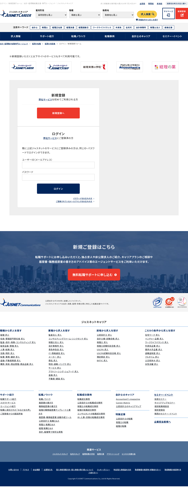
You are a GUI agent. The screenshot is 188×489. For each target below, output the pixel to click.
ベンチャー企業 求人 (154, 340)
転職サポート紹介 (8, 401)
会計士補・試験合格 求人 (108, 340)
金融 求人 (52, 377)
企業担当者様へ (162, 424)
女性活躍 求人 (151, 366)
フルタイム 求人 (152, 359)
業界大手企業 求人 (154, 351)
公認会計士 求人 (104, 337)
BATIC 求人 (102, 362)
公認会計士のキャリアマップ (129, 408)
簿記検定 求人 (103, 359)
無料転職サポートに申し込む (92, 276)
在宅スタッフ (74, 456)
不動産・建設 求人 (56, 381)
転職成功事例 (83, 401)
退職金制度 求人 (152, 355)
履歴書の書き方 (46, 404)
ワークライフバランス (102, 27)
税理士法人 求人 (56, 344)
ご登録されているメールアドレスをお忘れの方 (74, 202)
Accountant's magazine (128, 401)
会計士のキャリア (141, 36)
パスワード (28, 172)
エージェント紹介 (8, 408)
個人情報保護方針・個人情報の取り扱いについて (76, 472)
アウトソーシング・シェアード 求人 (63, 373)
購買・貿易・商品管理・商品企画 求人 (17, 366)
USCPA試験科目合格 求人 (109, 355)
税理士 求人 (102, 344)
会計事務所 (141, 27)
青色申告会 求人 (56, 351)
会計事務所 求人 (56, 348)
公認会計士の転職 (124, 421)
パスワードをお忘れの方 (82, 199)
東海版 (159, 3)
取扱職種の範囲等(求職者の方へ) (151, 472)
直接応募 (168, 27)
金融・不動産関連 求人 (10, 362)
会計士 (35, 27)
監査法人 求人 (55, 337)
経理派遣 (70, 27)
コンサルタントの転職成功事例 (91, 415)
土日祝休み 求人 (152, 362)
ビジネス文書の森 (131, 456)
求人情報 (16, 36)
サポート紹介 (47, 36)
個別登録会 (159, 412)
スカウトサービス (8, 404)
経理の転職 (37, 44)
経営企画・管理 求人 (9, 348)
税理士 (45, 27)
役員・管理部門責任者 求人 (12, 340)
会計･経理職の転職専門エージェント (14, 44)
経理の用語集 (51, 44)
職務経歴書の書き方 (48, 408)
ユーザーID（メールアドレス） (37, 160)
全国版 (142, 3)
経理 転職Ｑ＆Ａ (46, 430)
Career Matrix (123, 404)
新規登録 (182, 11)
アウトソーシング (114, 456)
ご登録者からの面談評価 (11, 415)
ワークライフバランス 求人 (157, 344)
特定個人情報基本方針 (125, 472)
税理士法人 (155, 27)
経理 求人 (4, 337)
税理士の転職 (122, 424)
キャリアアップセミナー (164, 404)
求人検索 (146, 14)
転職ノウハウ (78, 36)
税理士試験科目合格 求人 (109, 348)
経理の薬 (101, 456)
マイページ (168, 11)
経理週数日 (84, 27)
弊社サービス (45, 99)
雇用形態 (40, 10)
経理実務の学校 (88, 456)
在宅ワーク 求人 (152, 337)
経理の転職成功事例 (86, 412)
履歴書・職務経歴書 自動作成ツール (55, 419)
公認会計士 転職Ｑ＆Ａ (49, 423)
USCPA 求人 (102, 351)
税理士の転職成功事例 (88, 408)
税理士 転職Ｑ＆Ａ (47, 426)
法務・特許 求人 (7, 355)
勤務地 (106, 10)
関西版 (151, 3)
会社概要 (37, 472)
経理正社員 (57, 27)
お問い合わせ (14, 472)
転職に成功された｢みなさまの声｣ (15, 412)
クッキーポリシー (105, 472)
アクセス (26, 472)
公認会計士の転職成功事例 (90, 404)
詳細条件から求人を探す (148, 19)
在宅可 (129, 27)
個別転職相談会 (161, 408)
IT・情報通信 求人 (56, 355)
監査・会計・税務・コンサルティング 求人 (18, 344)
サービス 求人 (54, 370)
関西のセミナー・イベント (166, 415)
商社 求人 (52, 362)
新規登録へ (58, 113)
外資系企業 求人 (152, 348)
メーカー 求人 (54, 359)
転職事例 (110, 36)
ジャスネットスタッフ (57, 456)
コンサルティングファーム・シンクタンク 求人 (68, 340)
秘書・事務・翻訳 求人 (10, 359)
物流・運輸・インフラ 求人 (59, 366)
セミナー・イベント (172, 36)
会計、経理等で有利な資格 (51, 434)
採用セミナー (160, 401)
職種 (71, 10)
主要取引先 (48, 472)
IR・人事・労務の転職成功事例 (91, 419)
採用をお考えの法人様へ (176, 3)
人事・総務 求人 (7, 351)
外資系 (119, 27)
